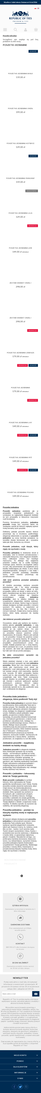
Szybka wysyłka (20, 905)
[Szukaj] (15, 29)
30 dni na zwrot (20, 963)
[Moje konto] (26, 29)
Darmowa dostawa (20, 925)
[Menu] (5, 29)
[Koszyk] (36, 29)
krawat (11, 645)
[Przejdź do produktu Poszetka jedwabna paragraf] (20, 889)
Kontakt (20, 944)
